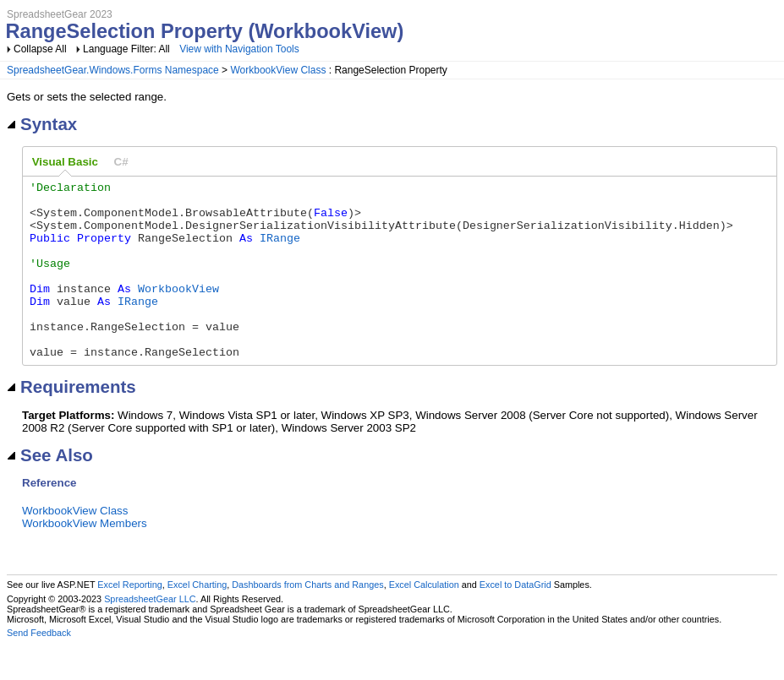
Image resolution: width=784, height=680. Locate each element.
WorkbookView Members (84, 558)
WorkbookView (178, 310)
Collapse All (40, 49)
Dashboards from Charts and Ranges (307, 620)
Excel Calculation (424, 620)
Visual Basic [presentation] (65, 161)
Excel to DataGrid (515, 620)
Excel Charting (197, 620)
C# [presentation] (121, 161)
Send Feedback (39, 668)
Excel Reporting (129, 620)
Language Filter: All (128, 49)
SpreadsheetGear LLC (149, 634)
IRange (280, 250)
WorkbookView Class (278, 70)
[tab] (65, 162)
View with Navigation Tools (239, 49)
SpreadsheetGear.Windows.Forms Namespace (113, 70)
